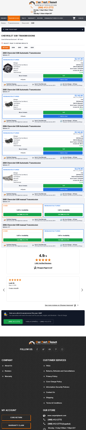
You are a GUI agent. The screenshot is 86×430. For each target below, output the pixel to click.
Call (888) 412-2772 (22, 214)
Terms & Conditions (52, 403)
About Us (7, 366)
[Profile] (80, 18)
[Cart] (74, 18)
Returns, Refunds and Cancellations (59, 371)
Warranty (7, 376)
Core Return (16, 418)
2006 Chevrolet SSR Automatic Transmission (22, 126)
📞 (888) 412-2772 (13, 321)
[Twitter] (43, 349)
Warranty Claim (16, 425)
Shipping (48, 398)
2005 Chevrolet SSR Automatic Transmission (22, 90)
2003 (32, 47)
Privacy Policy (50, 376)
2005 (19, 47)
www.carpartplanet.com (57, 416)
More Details (23, 76)
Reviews (6, 371)
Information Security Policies (56, 387)
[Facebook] (37, 349)
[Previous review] (3, 290)
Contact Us (49, 392)
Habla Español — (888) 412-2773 (38, 321)
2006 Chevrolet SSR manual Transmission (20, 225)
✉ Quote (23, 79)
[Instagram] (62, 349)
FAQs (46, 366)
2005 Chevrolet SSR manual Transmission (20, 199)
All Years (5, 47)
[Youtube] (49, 349)
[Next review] (82, 290)
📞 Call (63, 75)
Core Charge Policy (52, 382)
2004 (25, 47)
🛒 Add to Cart (63, 79)
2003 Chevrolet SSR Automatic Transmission (22, 53)
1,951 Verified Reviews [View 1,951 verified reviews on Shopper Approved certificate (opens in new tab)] (43, 263)
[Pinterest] (55, 349)
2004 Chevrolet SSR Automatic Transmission (22, 163)
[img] (43, 259)
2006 (13, 47)
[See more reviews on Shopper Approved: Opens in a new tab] (59, 305)
